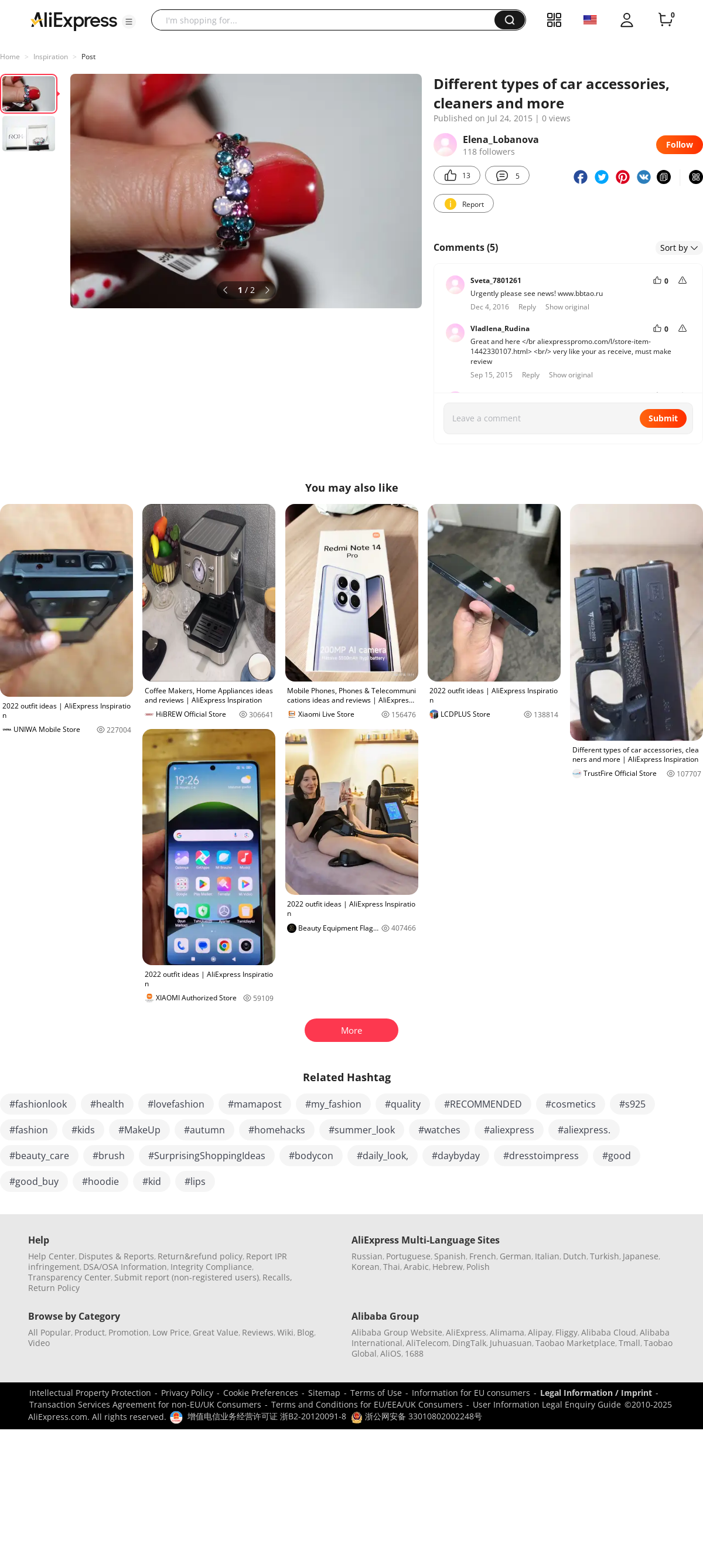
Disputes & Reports (116, 1256)
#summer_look (362, 1129)
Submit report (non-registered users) (186, 1277)
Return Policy (54, 1287)
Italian (547, 1256)
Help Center (51, 1256)
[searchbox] (327, 20)
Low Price (170, 1332)
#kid (151, 1181)
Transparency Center (69, 1277)
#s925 (632, 1104)
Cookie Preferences (260, 1392)
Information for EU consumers (471, 1392)
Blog (305, 1332)
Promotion (128, 1332)
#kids (83, 1129)
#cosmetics (570, 1104)
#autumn (204, 1129)
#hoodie (100, 1181)
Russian (367, 1256)
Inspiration (50, 57)
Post (88, 57)
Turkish (604, 1256)
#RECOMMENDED (483, 1104)
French (482, 1256)
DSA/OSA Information (125, 1266)
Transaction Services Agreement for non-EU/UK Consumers (145, 1404)
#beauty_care (39, 1155)
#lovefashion (176, 1104)
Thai (391, 1266)
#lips (195, 1181)
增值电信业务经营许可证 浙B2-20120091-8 (266, 1416)
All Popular (49, 1332)
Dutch (574, 1256)
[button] (129, 22)
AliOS (390, 1353)
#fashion (28, 1129)
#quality (403, 1104)
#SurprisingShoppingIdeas (206, 1155)
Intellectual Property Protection (90, 1392)
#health (107, 1104)
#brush (109, 1155)
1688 (414, 1353)
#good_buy (34, 1181)
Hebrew (447, 1266)
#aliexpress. (584, 1129)
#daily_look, (382, 1155)
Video (39, 1342)
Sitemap (324, 1392)
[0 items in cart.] (665, 20)
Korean (366, 1266)
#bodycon (311, 1155)
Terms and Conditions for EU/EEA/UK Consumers (367, 1404)
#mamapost (255, 1104)
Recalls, (277, 1277)
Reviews (258, 1332)
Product (89, 1332)
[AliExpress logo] (74, 20)
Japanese (640, 1256)
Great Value (215, 1332)
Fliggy (566, 1332)
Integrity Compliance (211, 1266)
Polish (478, 1266)
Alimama (507, 1332)
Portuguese (408, 1256)
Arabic (416, 1266)
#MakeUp (139, 1129)
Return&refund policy (200, 1256)
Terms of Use (376, 1392)
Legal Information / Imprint (596, 1392)
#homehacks (276, 1129)
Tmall (629, 1342)
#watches (439, 1129)
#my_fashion (333, 1104)
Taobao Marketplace (575, 1342)
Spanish (450, 1256)
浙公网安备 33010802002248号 (416, 1416)
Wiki (285, 1332)
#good (616, 1155)
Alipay (540, 1332)
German (515, 1256)
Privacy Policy (187, 1392)
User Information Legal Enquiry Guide (547, 1404)
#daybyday (456, 1155)
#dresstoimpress (541, 1155)
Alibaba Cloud (608, 1332)
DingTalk (469, 1342)
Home (10, 57)
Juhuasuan (511, 1342)
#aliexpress (509, 1129)
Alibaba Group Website (397, 1332)
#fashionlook (38, 1104)
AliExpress (466, 1332)
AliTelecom (427, 1342)
